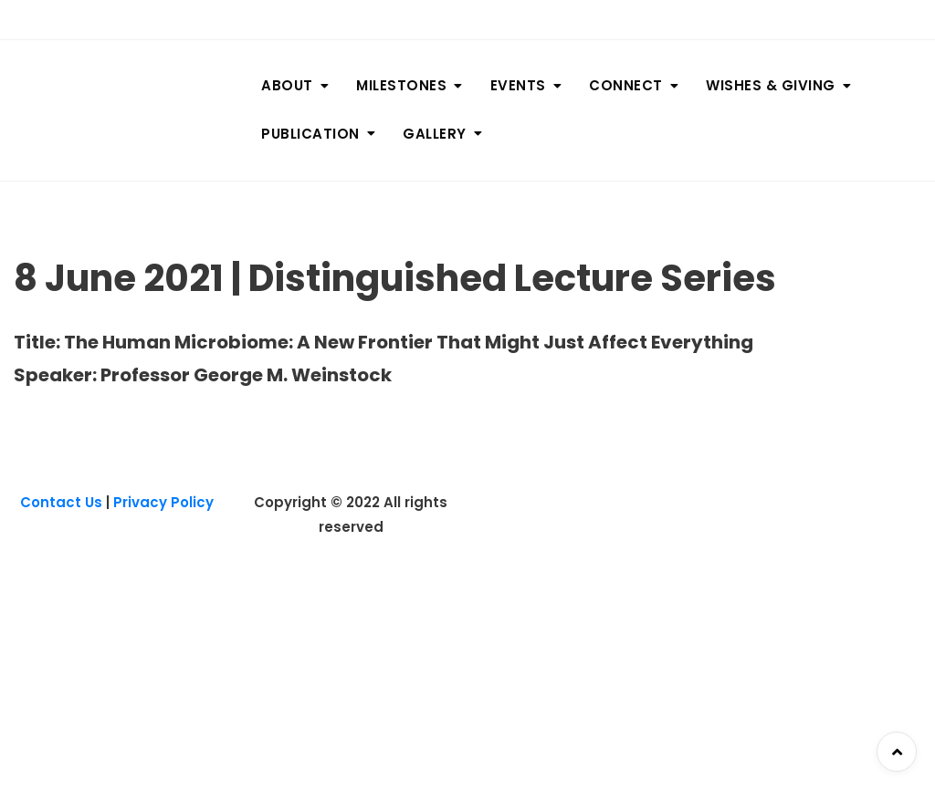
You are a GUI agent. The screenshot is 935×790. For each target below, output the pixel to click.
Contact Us (61, 502)
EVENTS (518, 85)
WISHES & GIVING (770, 85)
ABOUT (287, 85)
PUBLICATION (310, 133)
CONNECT (626, 85)
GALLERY (435, 133)
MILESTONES (401, 85)
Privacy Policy (163, 502)
